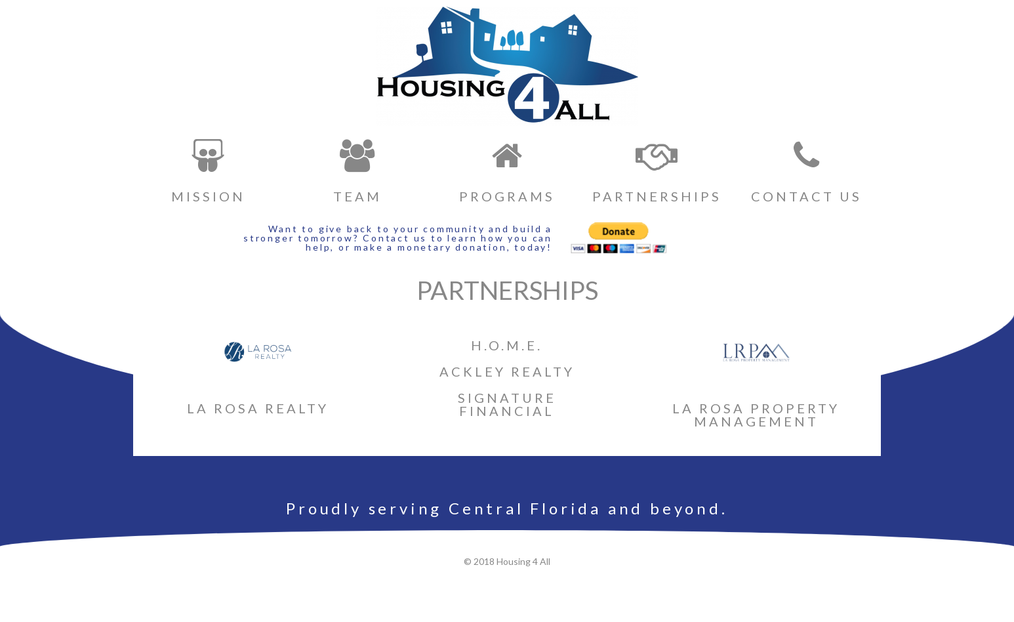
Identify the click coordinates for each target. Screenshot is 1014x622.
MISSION (208, 196)
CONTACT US (806, 196)
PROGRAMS (507, 196)
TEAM (357, 196)
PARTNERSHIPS (656, 196)
